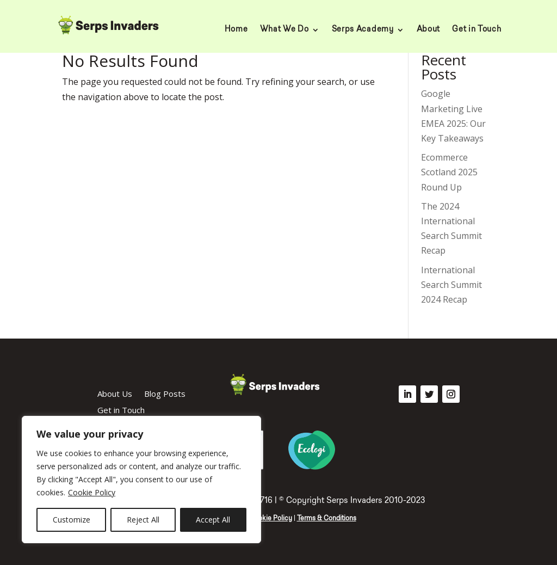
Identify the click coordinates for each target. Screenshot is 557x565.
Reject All (143, 519)
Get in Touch (476, 30)
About (429, 30)
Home (236, 30)
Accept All (213, 519)
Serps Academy (363, 30)
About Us (114, 394)
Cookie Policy (91, 492)
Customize (71, 519)
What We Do (284, 30)
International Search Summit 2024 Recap (451, 284)
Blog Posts (164, 394)
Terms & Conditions (326, 518)
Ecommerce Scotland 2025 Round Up (449, 172)
